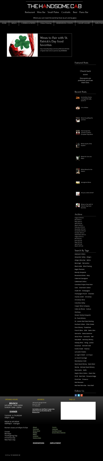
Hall (92, 336)
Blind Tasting (87, 266)
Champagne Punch (81, 294)
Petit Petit (82, 376)
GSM (85, 330)
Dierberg (77, 312)
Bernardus (85, 263)
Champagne (86, 291)
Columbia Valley (80, 303)
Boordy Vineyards (80, 272)
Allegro (89, 257)
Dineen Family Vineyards (83, 315)
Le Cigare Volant (80, 355)
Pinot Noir (78, 379)
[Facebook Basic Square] (76, 395)
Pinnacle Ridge (91, 376)
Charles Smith (79, 297)
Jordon (91, 343)
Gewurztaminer (87, 333)
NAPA (85, 370)
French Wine (79, 330)
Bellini (89, 260)
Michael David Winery (87, 367)
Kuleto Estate (79, 349)
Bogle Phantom (79, 269)
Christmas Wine (80, 300)
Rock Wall (91, 385)
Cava (76, 287)
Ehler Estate (90, 324)
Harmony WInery (87, 339)
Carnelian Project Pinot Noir (84, 284)
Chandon (91, 294)
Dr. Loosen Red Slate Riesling (84, 321)
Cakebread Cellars (81, 281)
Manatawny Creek (80, 361)
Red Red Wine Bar (80, 385)
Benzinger (78, 263)
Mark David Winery (81, 364)
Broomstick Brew (80, 275)
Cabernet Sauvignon (81, 278)
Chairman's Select (85, 287)
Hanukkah (78, 339)
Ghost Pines (78, 336)
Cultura (88, 309)
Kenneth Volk (86, 346)
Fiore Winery (79, 327)
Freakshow (87, 327)
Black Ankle (78, 266)
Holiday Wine (79, 343)
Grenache (87, 336)
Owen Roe (92, 373)
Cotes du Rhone (80, 309)
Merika (77, 367)
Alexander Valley (80, 257)
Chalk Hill (78, 291)
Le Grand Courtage (81, 358)
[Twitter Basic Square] (79, 395)
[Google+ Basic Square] (81, 395)
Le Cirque (89, 355)
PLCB (76, 376)
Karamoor (78, 346)
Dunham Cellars (80, 324)
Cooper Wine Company (82, 306)
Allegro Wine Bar (80, 260)
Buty (88, 275)
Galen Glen (91, 330)
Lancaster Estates (80, 352)
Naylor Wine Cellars (81, 373)
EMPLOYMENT (55, 443)
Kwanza (86, 349)
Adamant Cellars (80, 254)
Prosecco (85, 379)
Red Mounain (79, 382)
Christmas (88, 297)
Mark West (91, 364)
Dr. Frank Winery (80, 318)
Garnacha (78, 333)
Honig (86, 343)
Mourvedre (78, 370)
